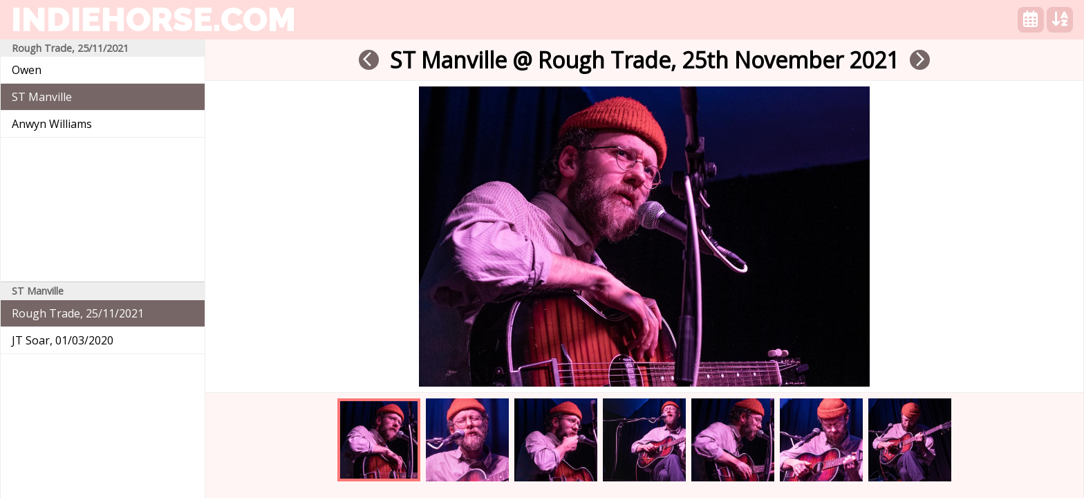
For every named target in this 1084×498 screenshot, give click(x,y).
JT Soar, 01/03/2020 (62, 340)
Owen (26, 69)
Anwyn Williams (52, 123)
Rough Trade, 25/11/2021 (78, 313)
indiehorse (153, 19)
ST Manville (42, 96)
